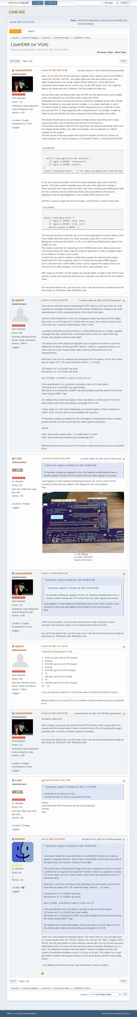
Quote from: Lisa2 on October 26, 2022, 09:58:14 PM (70, 580)
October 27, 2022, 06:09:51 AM (54, 573)
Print (124, 61)
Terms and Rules (114, 1013)
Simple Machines (29, 1013)
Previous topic (105, 52)
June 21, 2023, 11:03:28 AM (53, 839)
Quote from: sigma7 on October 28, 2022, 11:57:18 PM (71, 787)
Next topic (120, 52)
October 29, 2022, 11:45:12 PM (57, 780)
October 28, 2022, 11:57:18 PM (54, 646)
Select (50, 148)
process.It (46, 194)
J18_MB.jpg (81, 554)
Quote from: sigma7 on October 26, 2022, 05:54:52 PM (71, 465)
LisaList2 (17, 11)
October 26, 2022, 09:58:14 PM (57, 458)
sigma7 (19, 300)
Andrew (20, 839)
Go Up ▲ (126, 1013)
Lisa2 (18, 458)
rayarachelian (23, 70)
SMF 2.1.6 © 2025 (14, 1013)
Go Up (13, 981)
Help (104, 1013)
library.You (47, 241)
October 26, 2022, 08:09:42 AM (54, 70)
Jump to (84, 994)
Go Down (14, 61)
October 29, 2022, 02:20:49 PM (54, 713)
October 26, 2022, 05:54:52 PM (54, 300)
